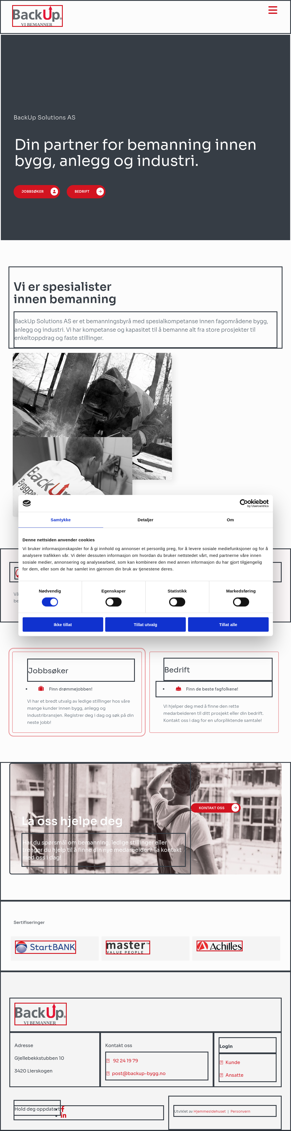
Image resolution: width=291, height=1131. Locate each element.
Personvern (240, 1111)
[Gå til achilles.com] (220, 949)
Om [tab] (230, 519)
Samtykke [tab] (61, 519)
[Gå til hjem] (38, 25)
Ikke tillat (63, 624)
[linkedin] (63, 1116)
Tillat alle (228, 624)
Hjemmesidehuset (210, 1111)
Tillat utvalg (145, 624)
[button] (38, 192)
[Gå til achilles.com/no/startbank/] (45, 952)
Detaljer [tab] (146, 519)
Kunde (232, 1062)
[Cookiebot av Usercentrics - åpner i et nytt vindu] (244, 503)
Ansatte (234, 1075)
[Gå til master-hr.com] (128, 953)
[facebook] (63, 1109)
